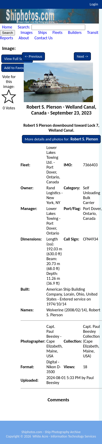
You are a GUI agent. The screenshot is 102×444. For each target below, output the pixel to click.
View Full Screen (17, 58)
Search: (24, 27)
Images (27, 32)
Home (7, 27)
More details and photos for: (61, 139)
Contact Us (44, 37)
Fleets (57, 32)
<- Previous (33, 56)
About (24, 37)
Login (94, 4)
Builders (74, 32)
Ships (42, 32)
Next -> (82, 56)
